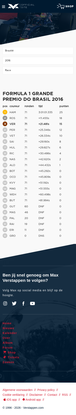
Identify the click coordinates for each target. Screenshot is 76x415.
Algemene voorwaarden (18, 390)
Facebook (23, 303)
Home (7, 323)
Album (8, 342)
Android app (31, 399)
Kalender (10, 333)
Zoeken (8, 362)
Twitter (14, 303)
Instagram (5, 303)
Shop (65, 6)
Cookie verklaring (14, 394)
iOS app (10, 399)
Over (6, 337)
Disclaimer (36, 394)
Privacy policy (46, 390)
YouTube (32, 303)
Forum (8, 347)
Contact (52, 394)
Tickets (11, 357)
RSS (65, 394)
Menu (3, 6)
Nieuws (8, 328)
